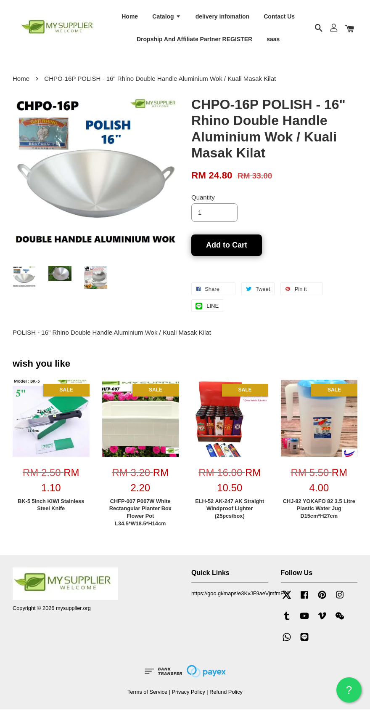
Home (130, 17)
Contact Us (279, 17)
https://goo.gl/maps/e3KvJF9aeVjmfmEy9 (240, 595)
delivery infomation (222, 17)
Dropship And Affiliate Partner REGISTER (194, 40)
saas (273, 40)
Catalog (166, 17)
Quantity (203, 198)
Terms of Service (147, 693)
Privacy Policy (188, 693)
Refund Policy (226, 693)
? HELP (349, 693)
